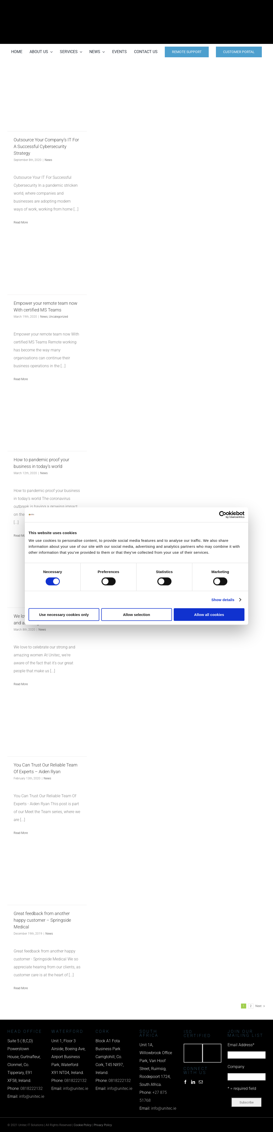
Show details (223, 599)
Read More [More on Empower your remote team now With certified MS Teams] (21, 379)
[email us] (226, 22)
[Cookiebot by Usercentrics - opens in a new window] (222, 514)
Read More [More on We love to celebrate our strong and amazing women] (21, 684)
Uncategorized (58, 316)
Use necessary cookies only (64, 614)
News (48, 160)
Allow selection (136, 614)
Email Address (241, 1044)
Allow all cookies (209, 614)
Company (236, 1066)
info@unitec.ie (31, 1096)
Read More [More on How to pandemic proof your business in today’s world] (21, 535)
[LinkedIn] (193, 1082)
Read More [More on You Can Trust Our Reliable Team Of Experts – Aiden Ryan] (21, 833)
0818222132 (31, 1088)
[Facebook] (185, 1082)
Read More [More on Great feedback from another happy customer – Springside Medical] (21, 988)
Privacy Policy (103, 1125)
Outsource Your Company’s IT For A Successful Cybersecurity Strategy (46, 146)
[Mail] (201, 1082)
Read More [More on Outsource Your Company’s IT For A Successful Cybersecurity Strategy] (21, 222)
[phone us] (226, 6)
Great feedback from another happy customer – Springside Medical (42, 920)
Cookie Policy (83, 1125)
